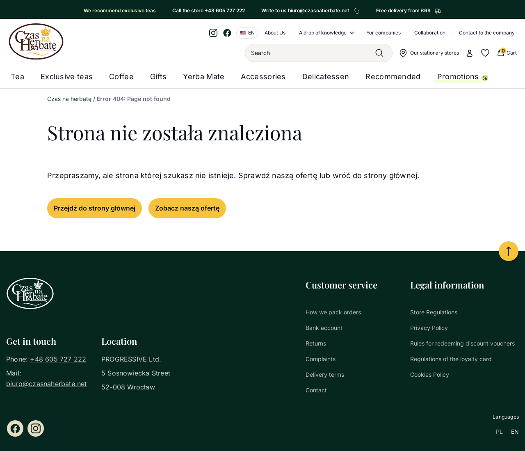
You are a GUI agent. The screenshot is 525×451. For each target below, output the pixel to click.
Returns (316, 343)
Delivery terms (325, 374)
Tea (17, 76)
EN (515, 431)
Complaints (321, 358)
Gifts (158, 76)
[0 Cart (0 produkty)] (506, 53)
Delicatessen (325, 76)
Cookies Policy (429, 374)
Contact (316, 390)
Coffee (121, 76)
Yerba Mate (203, 76)
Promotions (458, 76)
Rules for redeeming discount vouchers (462, 343)
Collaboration (429, 33)
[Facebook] (227, 33)
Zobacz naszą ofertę (187, 208)
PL (499, 431)
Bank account (324, 327)
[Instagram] (213, 33)
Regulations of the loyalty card (451, 358)
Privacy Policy (429, 327)
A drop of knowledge (323, 33)
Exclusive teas (67, 76)
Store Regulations (433, 312)
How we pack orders (333, 312)
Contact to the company (487, 33)
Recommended (392, 76)
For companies (383, 33)
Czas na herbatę (69, 98)
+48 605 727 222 (58, 359)
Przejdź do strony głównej (94, 208)
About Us (275, 33)
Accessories (263, 76)
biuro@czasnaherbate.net (46, 384)
